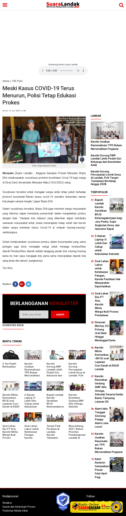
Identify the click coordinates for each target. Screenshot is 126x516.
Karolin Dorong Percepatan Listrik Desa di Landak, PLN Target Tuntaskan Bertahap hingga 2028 (77, 375)
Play (116, 507)
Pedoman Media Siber (15, 510)
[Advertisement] (63, 36)
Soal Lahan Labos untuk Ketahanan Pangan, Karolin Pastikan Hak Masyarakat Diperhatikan (32, 436)
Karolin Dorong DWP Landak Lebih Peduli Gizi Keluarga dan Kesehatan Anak (54, 372)
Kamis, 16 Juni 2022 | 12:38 (14, 111)
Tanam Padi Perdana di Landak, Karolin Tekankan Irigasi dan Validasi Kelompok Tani (55, 436)
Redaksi (7, 502)
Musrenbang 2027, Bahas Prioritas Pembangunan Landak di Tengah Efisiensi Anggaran (77, 436)
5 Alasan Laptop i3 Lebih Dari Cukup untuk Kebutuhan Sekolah (31, 402)
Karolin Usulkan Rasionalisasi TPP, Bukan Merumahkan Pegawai (32, 371)
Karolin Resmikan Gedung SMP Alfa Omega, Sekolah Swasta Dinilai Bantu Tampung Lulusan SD (77, 406)
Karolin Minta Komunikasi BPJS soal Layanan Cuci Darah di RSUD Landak (10, 402)
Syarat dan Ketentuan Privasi (18, 506)
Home (5, 81)
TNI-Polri (17, 81)
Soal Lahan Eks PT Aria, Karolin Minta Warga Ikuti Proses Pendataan (10, 433)
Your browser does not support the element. (63, 70)
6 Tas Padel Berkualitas (9, 365)
